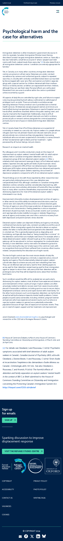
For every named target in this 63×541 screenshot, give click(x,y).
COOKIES (5, 515)
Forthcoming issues (30, 3)
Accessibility (8, 490)
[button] (58, 11)
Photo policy (39, 490)
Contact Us (7, 498)
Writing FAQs (39, 498)
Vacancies (6, 506)
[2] (47, 159)
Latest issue (7, 3)
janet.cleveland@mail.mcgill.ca (26, 317)
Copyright (7, 481)
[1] (42, 62)
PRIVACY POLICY (40, 481)
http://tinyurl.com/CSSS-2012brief (19, 387)
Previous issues (55, 3)
